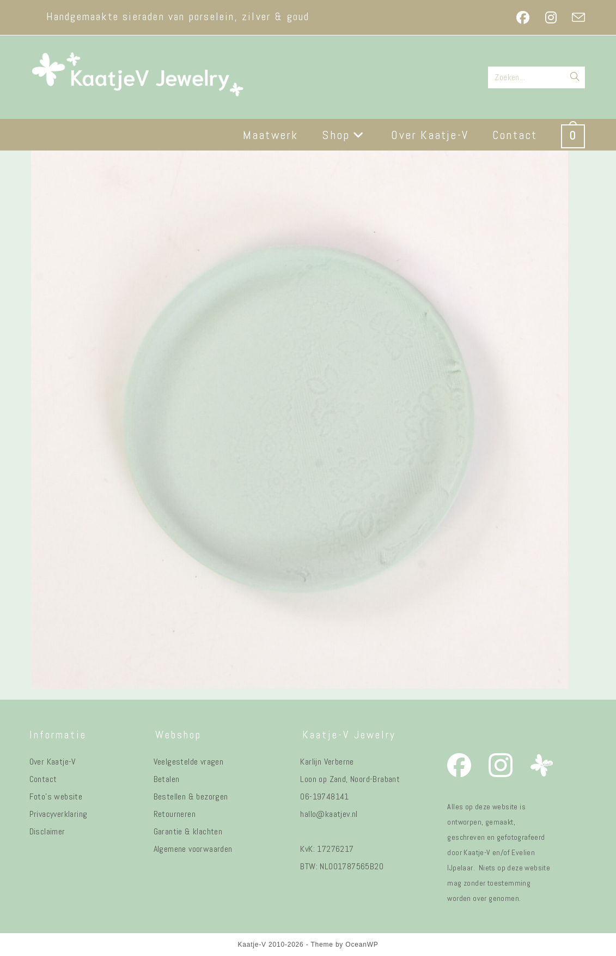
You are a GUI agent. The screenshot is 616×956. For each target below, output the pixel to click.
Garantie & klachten (188, 831)
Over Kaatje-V (52, 761)
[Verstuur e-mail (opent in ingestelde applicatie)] (574, 17)
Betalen (167, 779)
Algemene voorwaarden (193, 849)
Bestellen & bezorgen (191, 796)
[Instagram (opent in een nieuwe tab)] (551, 17)
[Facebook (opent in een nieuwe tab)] (523, 17)
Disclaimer (47, 831)
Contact (43, 779)
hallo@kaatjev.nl (328, 814)
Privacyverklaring (58, 814)
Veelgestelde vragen (189, 761)
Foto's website (56, 796)
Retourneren (175, 814)
